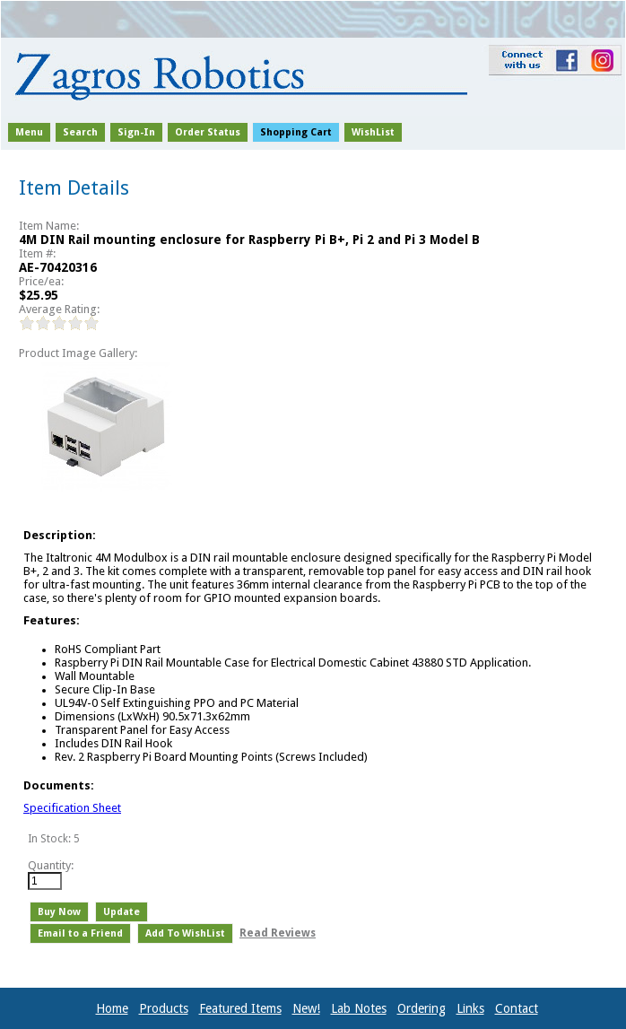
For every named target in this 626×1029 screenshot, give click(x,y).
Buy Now (59, 912)
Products (163, 1008)
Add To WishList (185, 933)
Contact (516, 1008)
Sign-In (136, 132)
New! (306, 1008)
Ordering (421, 1008)
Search (80, 132)
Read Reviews (277, 933)
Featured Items (240, 1008)
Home (112, 1008)
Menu (29, 132)
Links (470, 1008)
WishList (373, 132)
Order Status (207, 132)
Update (121, 912)
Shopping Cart (296, 132)
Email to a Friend (80, 933)
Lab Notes (359, 1008)
